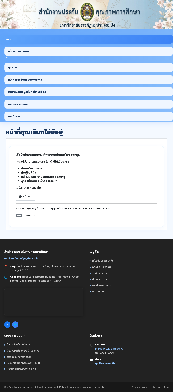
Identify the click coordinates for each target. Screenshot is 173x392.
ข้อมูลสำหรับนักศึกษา (18, 344)
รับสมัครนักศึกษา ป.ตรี (19, 356)
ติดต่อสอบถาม (100, 291)
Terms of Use (161, 386)
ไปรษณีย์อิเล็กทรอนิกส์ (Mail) (23, 363)
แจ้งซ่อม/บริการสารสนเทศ (21, 369)
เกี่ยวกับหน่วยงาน (18, 51)
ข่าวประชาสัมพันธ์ (18, 104)
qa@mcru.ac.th (105, 363)
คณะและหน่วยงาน (102, 267)
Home (7, 39)
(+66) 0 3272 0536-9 (109, 348)
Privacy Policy (139, 386)
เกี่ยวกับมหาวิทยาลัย (103, 261)
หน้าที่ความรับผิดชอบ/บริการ (25, 80)
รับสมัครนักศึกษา (101, 273)
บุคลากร (13, 67)
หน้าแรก (25, 196)
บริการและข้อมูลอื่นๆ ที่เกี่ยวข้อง (27, 92)
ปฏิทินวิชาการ (99, 279)
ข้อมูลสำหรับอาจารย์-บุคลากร (23, 350)
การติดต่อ (14, 116)
